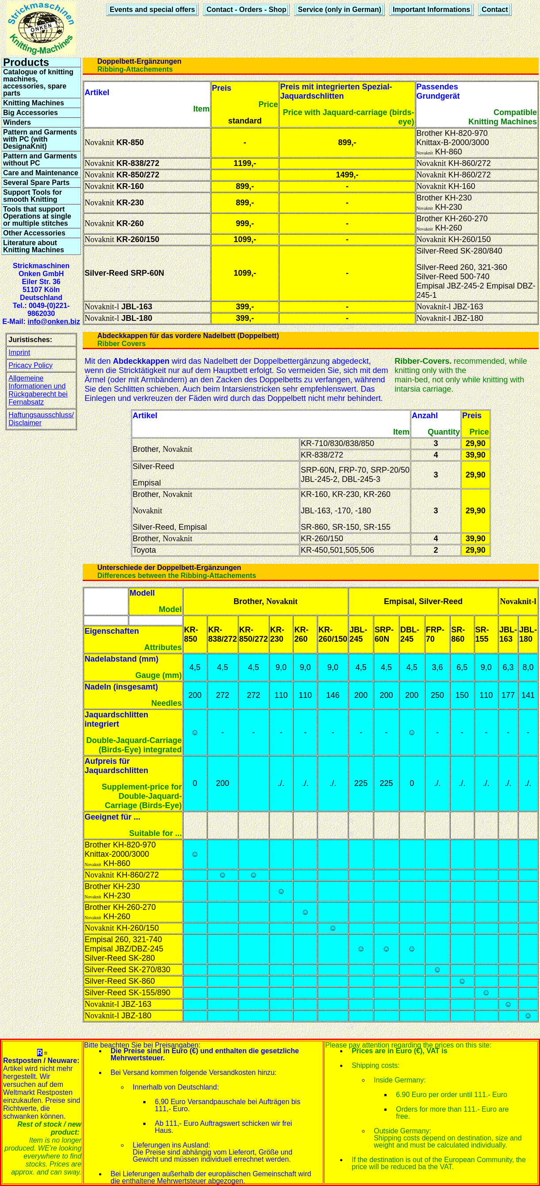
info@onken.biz (53, 321)
